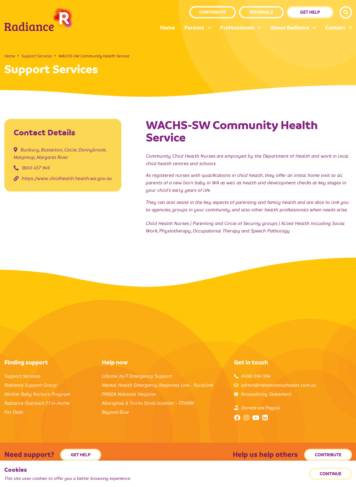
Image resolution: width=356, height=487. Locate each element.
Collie (70, 150)
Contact (338, 28)
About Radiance (293, 28)
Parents (197, 28)
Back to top (341, 477)
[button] (346, 12)
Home (167, 28)
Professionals (240, 28)
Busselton (51, 150)
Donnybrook (92, 150)
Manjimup (24, 157)
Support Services (36, 56)
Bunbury (29, 150)
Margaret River (52, 157)
